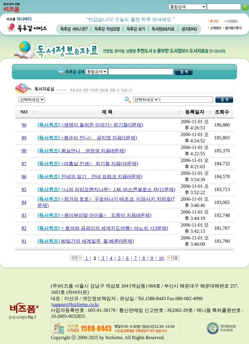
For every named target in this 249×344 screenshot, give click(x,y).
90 (24, 124)
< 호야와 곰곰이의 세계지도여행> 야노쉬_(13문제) (103, 228)
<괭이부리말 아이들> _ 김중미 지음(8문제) (94, 215)
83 (24, 215)
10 (161, 258)
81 (24, 241)
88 (24, 150)
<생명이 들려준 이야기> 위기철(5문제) (90, 124)
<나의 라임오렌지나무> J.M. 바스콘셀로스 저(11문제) (106, 189)
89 (24, 137)
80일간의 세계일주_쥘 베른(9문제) (86, 241)
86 (24, 176)
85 (24, 189)
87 (24, 163)
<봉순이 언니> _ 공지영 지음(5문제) (87, 137)
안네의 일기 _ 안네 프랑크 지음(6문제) (90, 176)
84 (24, 202)
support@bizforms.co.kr (75, 304)
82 (24, 228)
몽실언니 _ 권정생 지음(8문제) (81, 150)
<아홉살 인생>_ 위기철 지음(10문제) (88, 163)
